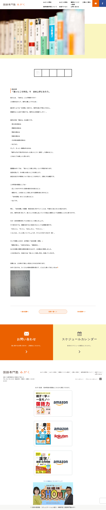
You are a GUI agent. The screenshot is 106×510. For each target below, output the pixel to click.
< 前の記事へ (25, 312)
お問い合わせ (75, 6)
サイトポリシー (79, 379)
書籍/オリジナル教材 (64, 372)
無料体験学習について (50, 6)
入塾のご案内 (86, 2)
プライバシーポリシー (91, 379)
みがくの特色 (63, 2)
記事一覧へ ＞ (53, 312)
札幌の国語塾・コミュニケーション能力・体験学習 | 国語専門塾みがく (54, 507)
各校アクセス (63, 6)
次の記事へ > (81, 312)
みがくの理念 (47, 2)
